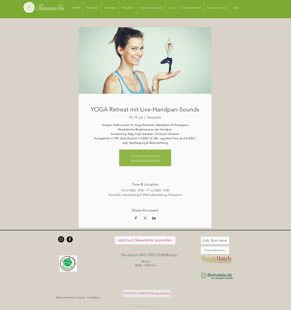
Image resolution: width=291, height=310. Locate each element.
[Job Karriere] (215, 240)
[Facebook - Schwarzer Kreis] (70, 239)
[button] (145, 255)
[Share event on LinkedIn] (154, 218)
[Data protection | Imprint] (70, 298)
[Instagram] (61, 239)
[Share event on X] (145, 218)
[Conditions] (93, 298)
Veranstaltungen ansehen (145, 160)
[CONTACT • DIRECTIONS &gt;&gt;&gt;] (147, 293)
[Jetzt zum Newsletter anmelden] (145, 240)
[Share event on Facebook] (136, 218)
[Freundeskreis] (215, 250)
